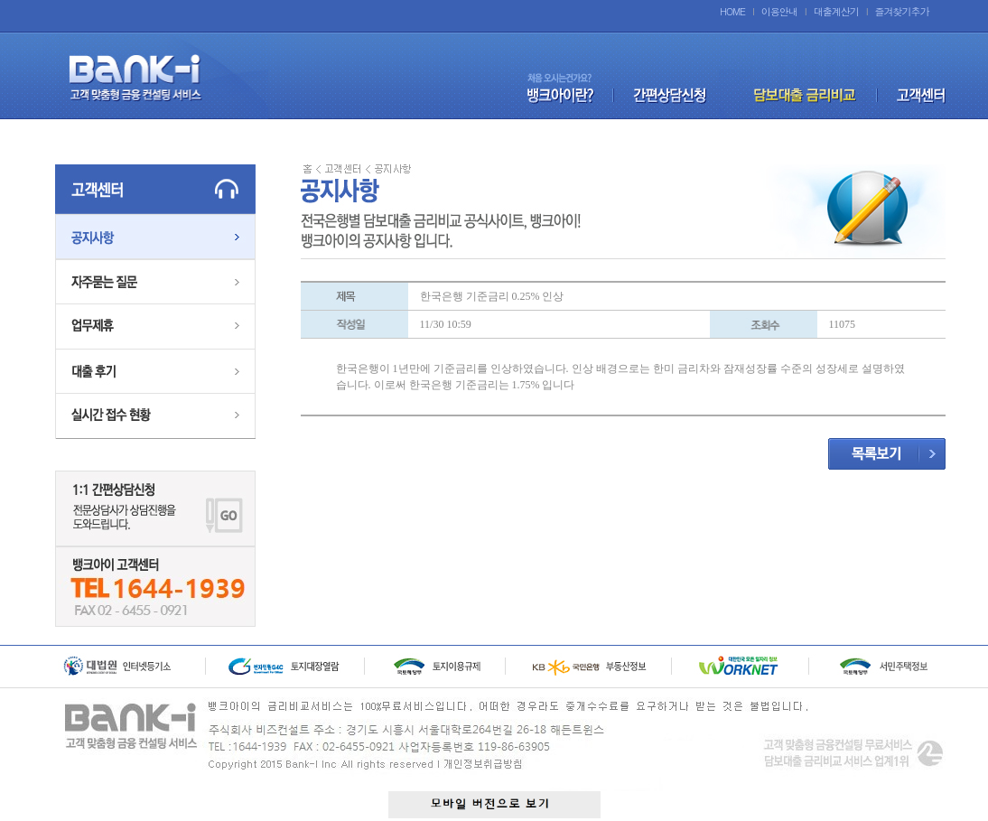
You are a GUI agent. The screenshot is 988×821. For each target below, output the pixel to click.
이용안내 (779, 11)
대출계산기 (836, 11)
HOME (732, 11)
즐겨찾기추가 (902, 11)
